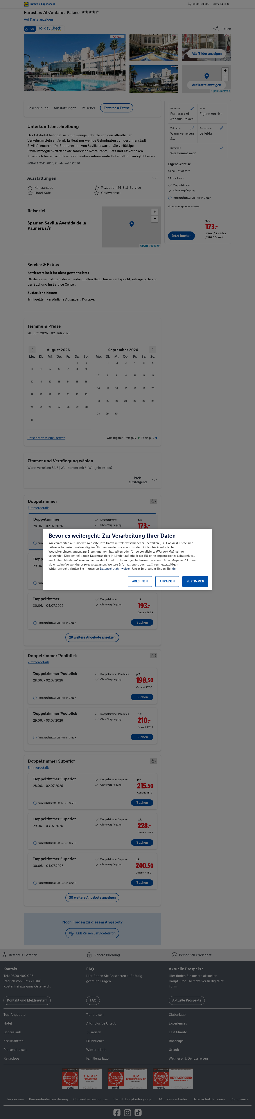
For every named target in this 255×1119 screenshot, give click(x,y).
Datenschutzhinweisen (115, 569)
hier (173, 569)
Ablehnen (140, 581)
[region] (127, 559)
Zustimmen (195, 581)
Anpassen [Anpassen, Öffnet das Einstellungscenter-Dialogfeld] (167, 581)
